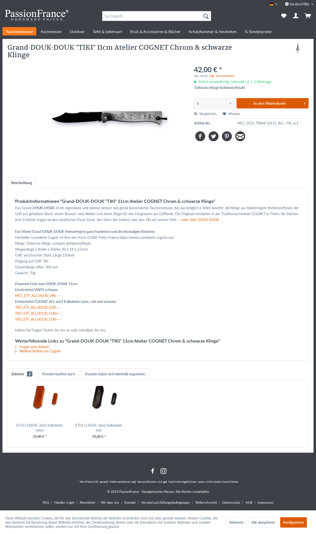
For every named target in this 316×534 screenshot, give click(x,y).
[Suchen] (206, 16)
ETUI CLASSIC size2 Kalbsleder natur (39, 427)
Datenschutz (231, 502)
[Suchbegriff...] (156, 16)
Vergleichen (205, 114)
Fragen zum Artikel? (32, 347)
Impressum (266, 502)
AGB (249, 502)
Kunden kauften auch (58, 374)
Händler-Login (64, 502)
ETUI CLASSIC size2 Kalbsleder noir (99, 427)
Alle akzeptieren (263, 522)
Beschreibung (21, 183)
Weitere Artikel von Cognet (38, 351)
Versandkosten (146, 481)
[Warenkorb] (308, 16)
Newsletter (88, 502)
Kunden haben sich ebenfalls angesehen (115, 374)
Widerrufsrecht (206, 502)
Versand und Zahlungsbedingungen (165, 502)
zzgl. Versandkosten (222, 76)
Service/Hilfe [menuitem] (297, 4)
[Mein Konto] (296, 16)
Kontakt (130, 502)
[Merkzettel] (284, 16)
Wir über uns (110, 502)
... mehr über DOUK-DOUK (198, 220)
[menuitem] (156, 16)
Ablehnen (236, 522)
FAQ (46, 502)
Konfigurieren (293, 522)
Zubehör (21, 374)
